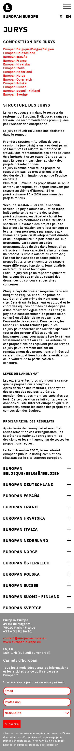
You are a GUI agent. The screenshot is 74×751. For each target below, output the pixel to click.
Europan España (15, 56)
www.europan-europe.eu (22, 642)
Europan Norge (14, 75)
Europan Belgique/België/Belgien (28, 49)
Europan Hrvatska (16, 64)
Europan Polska (15, 83)
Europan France (15, 60)
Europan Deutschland (19, 53)
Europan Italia (14, 68)
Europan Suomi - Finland (21, 90)
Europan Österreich (17, 79)
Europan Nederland (17, 71)
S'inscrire (12, 724)
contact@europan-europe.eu (24, 638)
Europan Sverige (15, 94)
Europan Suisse (14, 87)
